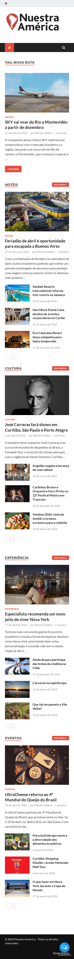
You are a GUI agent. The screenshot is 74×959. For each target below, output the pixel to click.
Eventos (10, 789)
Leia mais (12, 168)
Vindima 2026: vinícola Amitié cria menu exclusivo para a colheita (50, 518)
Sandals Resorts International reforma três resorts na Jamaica (49, 291)
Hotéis (9, 235)
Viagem (9, 116)
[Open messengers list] (64, 947)
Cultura (10, 419)
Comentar (61, 133)
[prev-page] (7, 357)
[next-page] (13, 357)
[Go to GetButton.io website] (64, 955)
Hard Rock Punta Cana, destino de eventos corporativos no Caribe (49, 314)
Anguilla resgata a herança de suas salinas (51, 468)
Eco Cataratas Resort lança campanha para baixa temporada (47, 337)
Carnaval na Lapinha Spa (49, 683)
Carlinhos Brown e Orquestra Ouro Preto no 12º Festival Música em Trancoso (50, 493)
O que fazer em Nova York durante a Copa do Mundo (49, 886)
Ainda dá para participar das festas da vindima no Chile (49, 664)
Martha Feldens (44, 133)
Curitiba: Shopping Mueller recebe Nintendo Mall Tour (50, 863)
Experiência (12, 608)
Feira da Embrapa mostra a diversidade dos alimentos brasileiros (50, 839)
